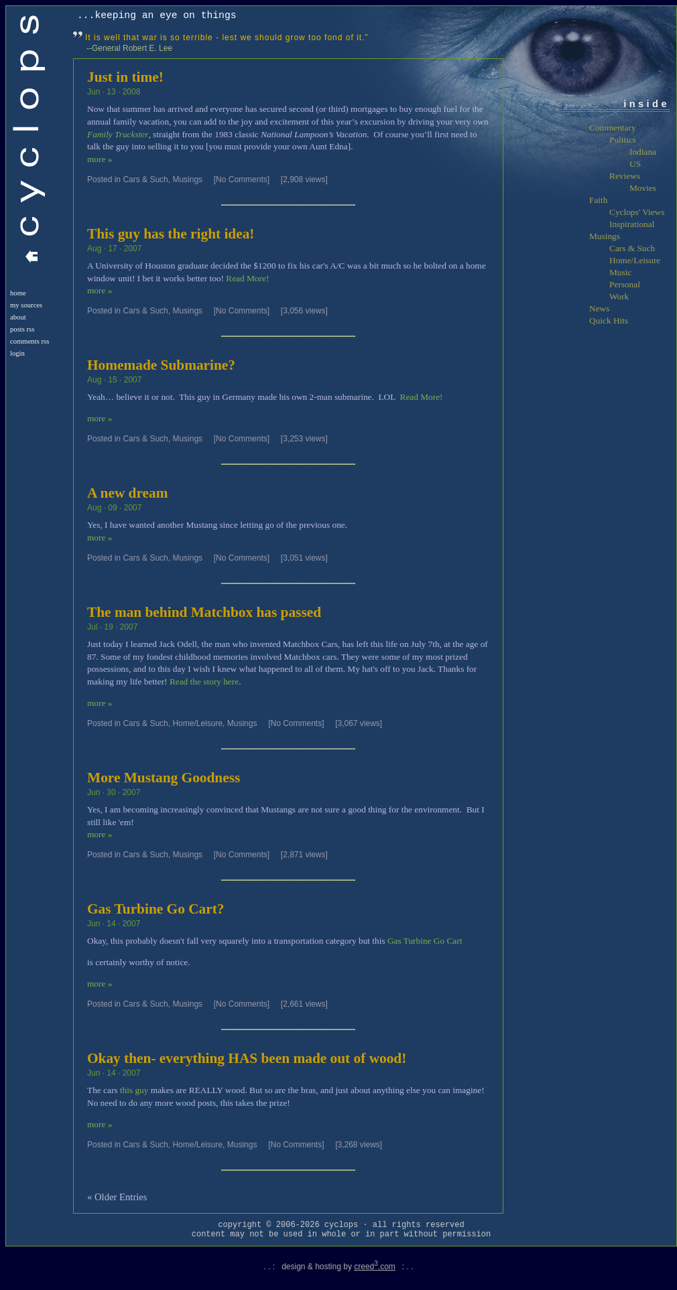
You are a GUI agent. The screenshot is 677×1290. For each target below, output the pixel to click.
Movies (642, 188)
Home (18, 293)
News (599, 308)
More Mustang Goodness (163, 778)
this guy (134, 1090)
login (17, 353)
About (18, 317)
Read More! (247, 278)
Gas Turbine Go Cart (424, 941)
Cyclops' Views (636, 212)
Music (620, 272)
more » (99, 159)
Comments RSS (29, 341)
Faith (598, 200)
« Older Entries (117, 1197)
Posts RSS (22, 329)
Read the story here (204, 681)
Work (619, 296)
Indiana (642, 152)
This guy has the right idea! (170, 234)
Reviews (624, 176)
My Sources (26, 305)
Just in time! (125, 77)
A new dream (127, 493)
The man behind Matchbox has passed (204, 612)
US (635, 164)
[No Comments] (241, 179)
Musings (187, 179)
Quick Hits (608, 320)
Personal (624, 284)
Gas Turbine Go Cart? (155, 909)
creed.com (374, 1266)
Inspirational (631, 224)
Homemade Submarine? (161, 365)
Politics (622, 140)
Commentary (612, 128)
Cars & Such (145, 179)
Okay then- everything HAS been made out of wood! (246, 1058)
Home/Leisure (197, 723)
